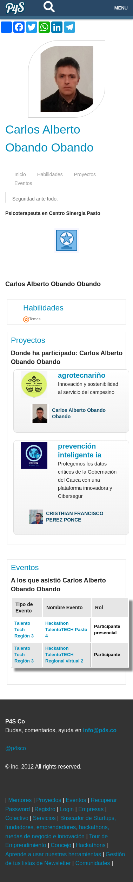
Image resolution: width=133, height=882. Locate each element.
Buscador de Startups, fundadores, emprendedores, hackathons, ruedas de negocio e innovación (60, 827)
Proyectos (28, 340)
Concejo (62, 845)
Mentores (20, 800)
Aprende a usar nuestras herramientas (53, 854)
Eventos (25, 567)
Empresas (91, 809)
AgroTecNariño (81, 375)
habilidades (50, 174)
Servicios (45, 818)
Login (67, 809)
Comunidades (93, 863)
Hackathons (91, 845)
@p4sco (15, 748)
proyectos (85, 174)
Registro (45, 809)
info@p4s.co (100, 730)
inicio (20, 174)
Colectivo (17, 818)
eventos (23, 183)
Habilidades (43, 307)
